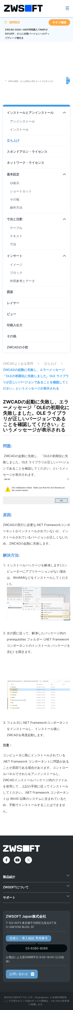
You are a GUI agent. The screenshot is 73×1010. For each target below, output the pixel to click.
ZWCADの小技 (17, 347)
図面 (10, 292)
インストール (19, 129)
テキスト (16, 236)
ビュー (11, 314)
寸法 (13, 244)
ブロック (16, 273)
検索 (68, 80)
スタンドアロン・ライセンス (27, 152)
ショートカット (21, 191)
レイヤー (13, 303)
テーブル (16, 228)
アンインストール (22, 121)
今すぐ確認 (59, 22)
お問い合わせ (21, 974)
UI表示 (14, 183)
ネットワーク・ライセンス (25, 163)
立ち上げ (13, 140)
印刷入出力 (14, 325)
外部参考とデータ (22, 281)
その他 (14, 199)
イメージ (16, 264)
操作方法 (16, 207)
